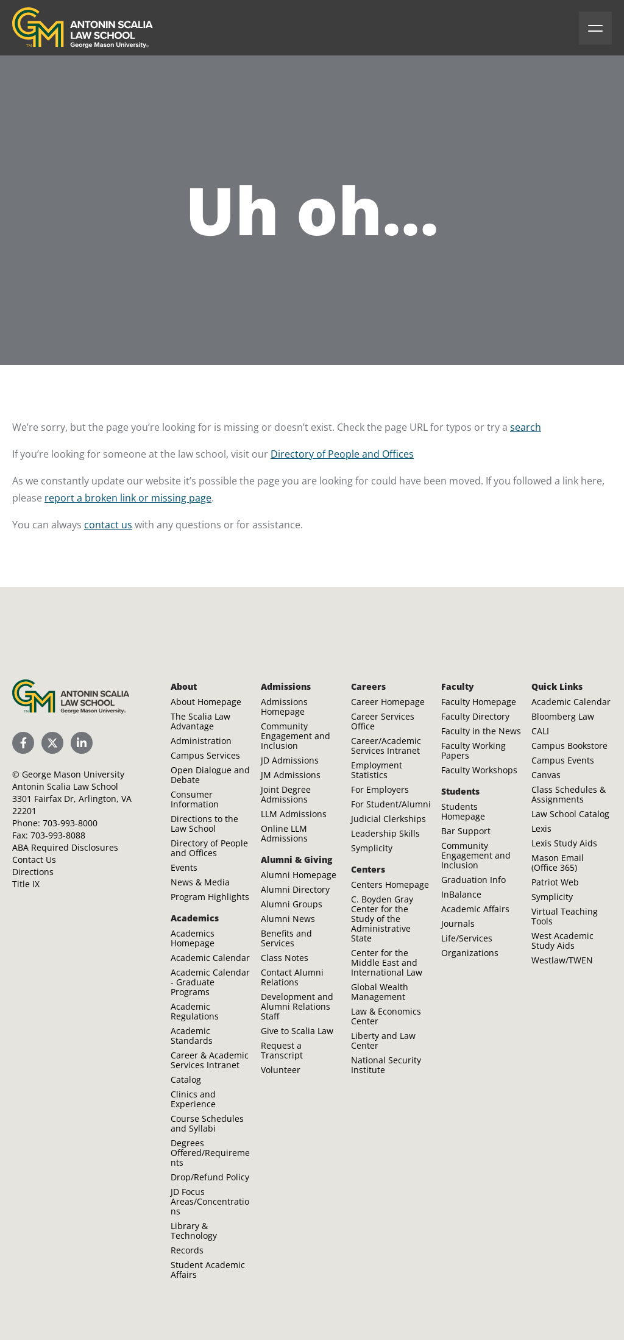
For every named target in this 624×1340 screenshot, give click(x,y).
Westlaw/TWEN (562, 960)
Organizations (469, 953)
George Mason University (73, 774)
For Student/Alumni (391, 804)
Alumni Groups (291, 904)
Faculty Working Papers (473, 750)
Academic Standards (192, 1035)
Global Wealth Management (379, 991)
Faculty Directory (475, 716)
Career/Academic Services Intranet (386, 745)
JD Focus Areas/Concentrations (210, 1201)
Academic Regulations (195, 1011)
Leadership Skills (385, 833)
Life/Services (466, 938)
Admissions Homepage (284, 706)
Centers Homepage (390, 884)
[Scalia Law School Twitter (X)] (52, 743)
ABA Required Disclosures (65, 847)
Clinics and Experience (193, 1099)
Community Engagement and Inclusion (295, 735)
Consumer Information (195, 799)
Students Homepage (463, 811)
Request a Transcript (282, 1050)
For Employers (380, 789)
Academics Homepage (192, 938)
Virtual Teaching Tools (564, 916)
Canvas (546, 775)
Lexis (541, 828)
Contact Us (34, 859)
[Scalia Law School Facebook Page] (23, 743)
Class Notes (284, 957)
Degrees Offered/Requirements (210, 1152)
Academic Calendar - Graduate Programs (210, 982)
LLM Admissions (294, 814)
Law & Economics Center (386, 1016)
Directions (33, 871)
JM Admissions (291, 775)
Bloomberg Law (562, 716)
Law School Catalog (570, 814)
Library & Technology (194, 1230)
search (525, 427)
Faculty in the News (481, 731)
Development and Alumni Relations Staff (297, 1006)
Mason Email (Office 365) (557, 862)
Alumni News (288, 918)
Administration (201, 740)
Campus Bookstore (569, 745)
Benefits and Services (286, 938)
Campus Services (205, 755)
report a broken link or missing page (127, 498)
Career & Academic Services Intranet (210, 1060)
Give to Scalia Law (297, 1031)
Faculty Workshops (479, 770)
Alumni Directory (295, 889)
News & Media (200, 882)
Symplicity (371, 848)
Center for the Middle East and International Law (386, 962)
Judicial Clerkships (388, 818)
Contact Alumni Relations (292, 977)
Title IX (26, 884)
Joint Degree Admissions (286, 794)
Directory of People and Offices (342, 454)
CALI (540, 731)
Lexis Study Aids (564, 843)
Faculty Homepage (478, 701)
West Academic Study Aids (562, 940)
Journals (458, 923)
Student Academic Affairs (208, 1269)
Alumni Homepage (298, 875)
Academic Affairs (475, 909)
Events (184, 867)
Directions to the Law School (204, 823)
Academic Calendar (210, 957)
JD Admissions (290, 760)
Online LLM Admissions (284, 833)
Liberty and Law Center (383, 1040)
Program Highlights (210, 896)
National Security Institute (386, 1065)
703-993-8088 (57, 835)
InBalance (461, 894)
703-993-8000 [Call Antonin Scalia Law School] (70, 823)
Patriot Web (555, 882)
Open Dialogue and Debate (210, 774)
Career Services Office (382, 721)
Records (187, 1250)
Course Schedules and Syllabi (207, 1123)
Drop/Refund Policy (210, 1177)
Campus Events (562, 760)
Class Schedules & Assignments (568, 794)
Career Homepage (388, 701)
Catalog (186, 1079)
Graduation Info (473, 879)
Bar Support (466, 831)
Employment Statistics (376, 770)
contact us (108, 524)
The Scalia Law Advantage (200, 721)
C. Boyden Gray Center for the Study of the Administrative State (382, 918)
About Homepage (206, 701)
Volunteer (280, 1070)
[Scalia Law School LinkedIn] (82, 743)
